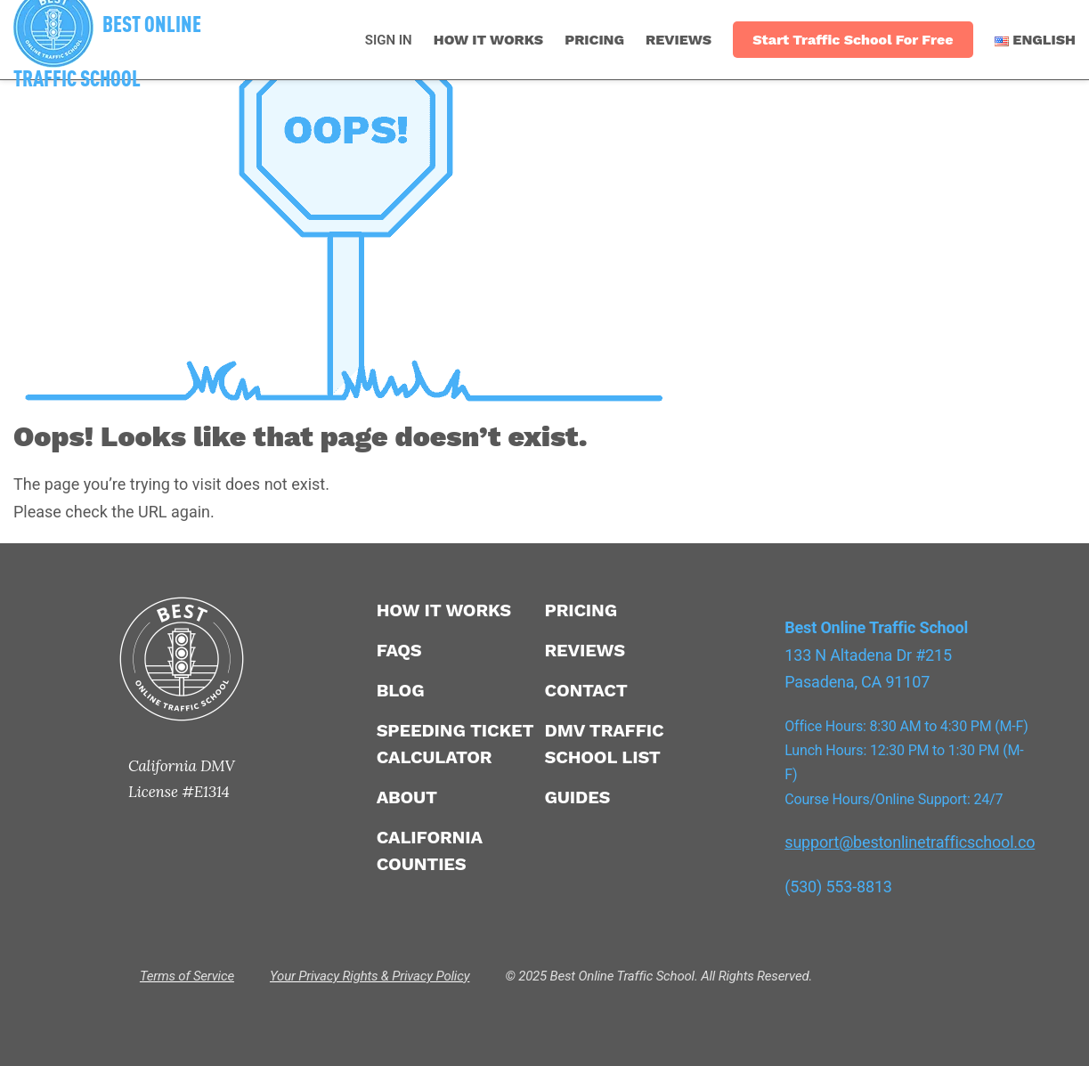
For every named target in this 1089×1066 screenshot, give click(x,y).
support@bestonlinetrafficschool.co (909, 842)
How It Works (488, 39)
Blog (401, 690)
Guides (577, 797)
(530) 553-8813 (838, 886)
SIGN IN (388, 40)
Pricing (594, 39)
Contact (585, 690)
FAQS (399, 650)
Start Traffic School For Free (852, 39)
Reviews (678, 39)
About (407, 797)
